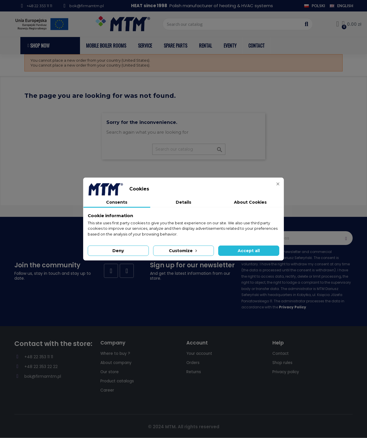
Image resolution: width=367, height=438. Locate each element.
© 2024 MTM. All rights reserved (183, 427)
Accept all (249, 250)
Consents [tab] (116, 202)
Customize (183, 250)
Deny (118, 250)
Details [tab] (183, 202)
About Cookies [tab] (250, 202)
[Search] (188, 149)
